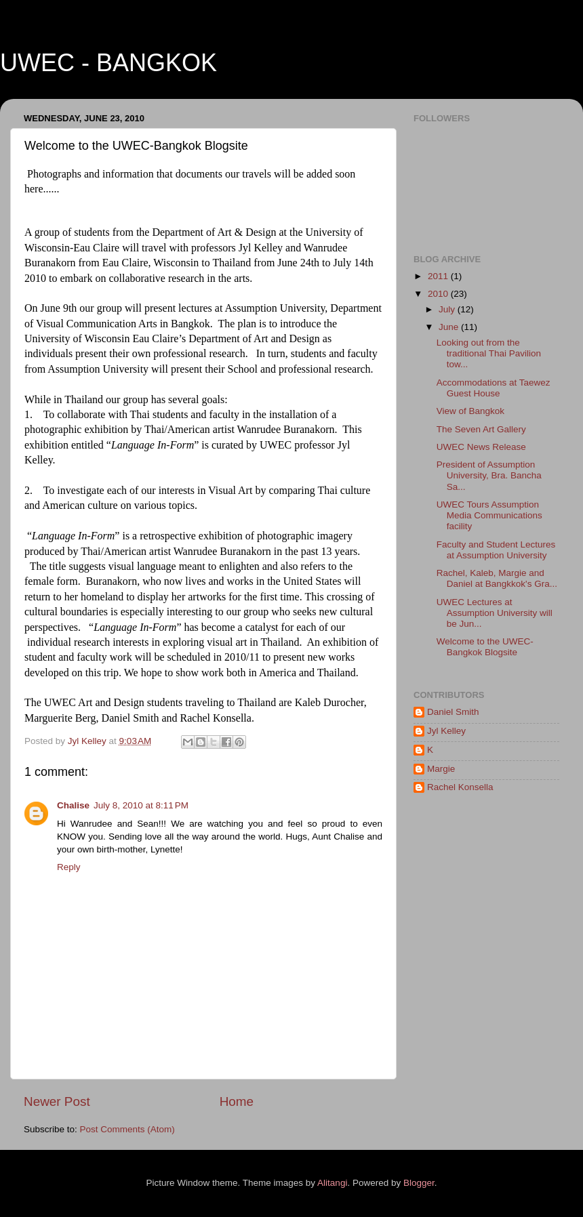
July (448, 309)
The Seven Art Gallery (481, 429)
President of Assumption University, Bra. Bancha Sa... (489, 475)
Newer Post (57, 1101)
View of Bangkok (470, 411)
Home (237, 1101)
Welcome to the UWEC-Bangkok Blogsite (485, 646)
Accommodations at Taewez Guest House (493, 387)
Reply (69, 867)
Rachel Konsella (460, 787)
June (450, 327)
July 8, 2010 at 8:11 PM (141, 805)
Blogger (419, 1183)
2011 (439, 276)
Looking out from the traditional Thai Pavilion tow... (489, 353)
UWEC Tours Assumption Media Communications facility (489, 515)
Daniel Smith (453, 712)
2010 (439, 294)
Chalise (73, 805)
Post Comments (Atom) (127, 1129)
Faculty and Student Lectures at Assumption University (496, 549)
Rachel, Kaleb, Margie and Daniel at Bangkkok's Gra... (497, 578)
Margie (441, 769)
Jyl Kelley (446, 731)
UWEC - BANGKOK (108, 63)
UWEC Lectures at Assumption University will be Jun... (494, 613)
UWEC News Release (481, 447)
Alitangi (332, 1183)
